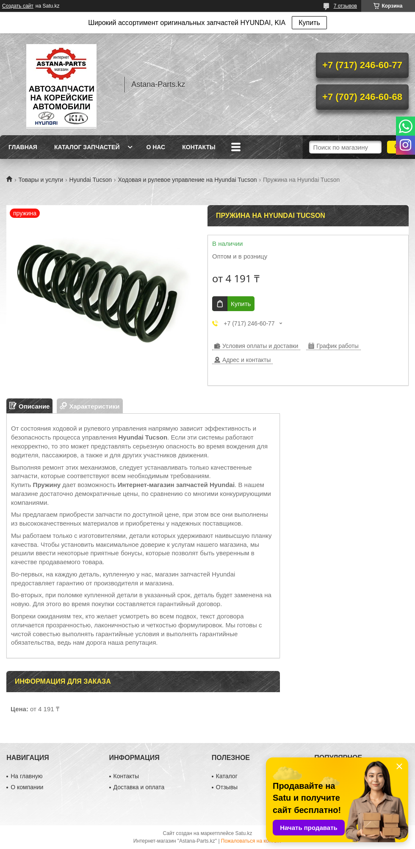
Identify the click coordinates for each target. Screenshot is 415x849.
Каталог (227, 776)
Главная (22, 147)
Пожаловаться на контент (251, 841)
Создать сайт (17, 6)
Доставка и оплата (139, 787)
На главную (26, 776)
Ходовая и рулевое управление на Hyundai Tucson (187, 179)
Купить (309, 22)
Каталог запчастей (87, 147)
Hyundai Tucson (90, 179)
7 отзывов (345, 6)
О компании (27, 787)
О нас (155, 147)
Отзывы (227, 787)
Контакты (198, 147)
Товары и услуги (40, 179)
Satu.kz (243, 833)
